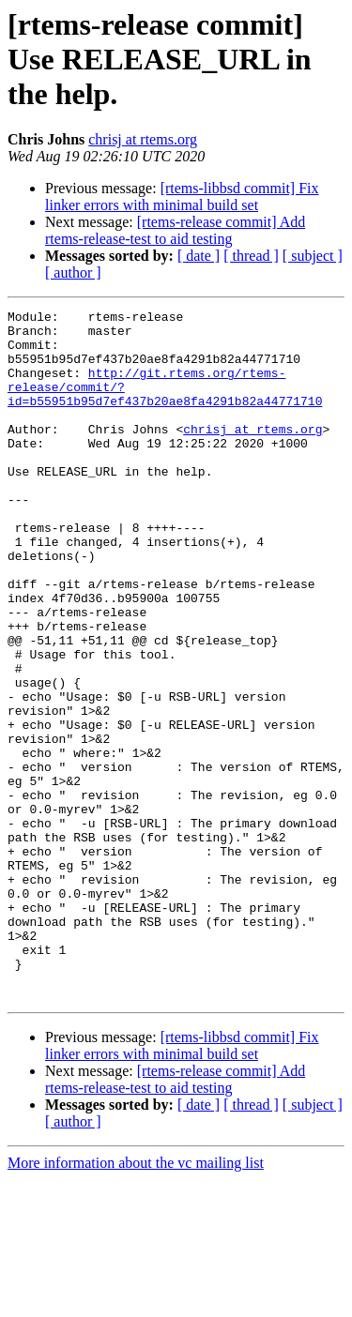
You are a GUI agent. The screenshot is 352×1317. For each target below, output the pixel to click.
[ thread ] (251, 256)
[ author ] (73, 272)
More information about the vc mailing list (136, 1301)
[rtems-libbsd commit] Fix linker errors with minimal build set (182, 196)
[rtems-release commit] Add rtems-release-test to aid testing (175, 230)
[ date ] (198, 256)
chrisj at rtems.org (142, 139)
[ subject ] (313, 256)
